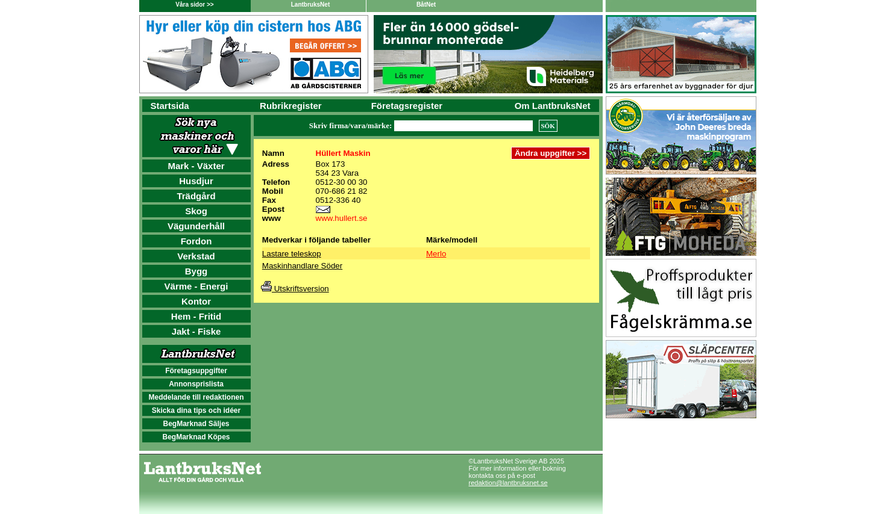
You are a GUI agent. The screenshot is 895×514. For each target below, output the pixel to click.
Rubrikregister (291, 106)
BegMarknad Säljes (196, 424)
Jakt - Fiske (196, 331)
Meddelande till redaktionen (195, 397)
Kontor (196, 301)
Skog (196, 211)
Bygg (196, 271)
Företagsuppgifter (196, 371)
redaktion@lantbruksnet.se (508, 482)
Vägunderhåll (196, 226)
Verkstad (196, 256)
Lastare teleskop (291, 253)
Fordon (196, 241)
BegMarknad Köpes (196, 437)
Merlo (436, 253)
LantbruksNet (310, 4)
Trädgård (196, 196)
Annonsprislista (196, 384)
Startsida (170, 106)
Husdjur (196, 181)
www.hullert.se (342, 218)
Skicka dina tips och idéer (196, 410)
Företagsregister (406, 106)
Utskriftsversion (295, 288)
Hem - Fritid (196, 316)
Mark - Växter (196, 166)
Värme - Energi (196, 286)
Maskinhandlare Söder (302, 265)
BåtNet (426, 4)
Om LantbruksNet (553, 106)
